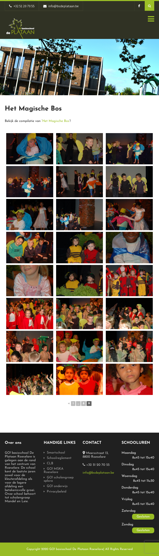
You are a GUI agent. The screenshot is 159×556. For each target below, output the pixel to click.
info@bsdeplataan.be (98, 472)
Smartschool (56, 452)
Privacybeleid (56, 491)
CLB (50, 463)
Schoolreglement (59, 458)
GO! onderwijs (57, 486)
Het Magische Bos (55, 121)
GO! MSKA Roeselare (53, 470)
